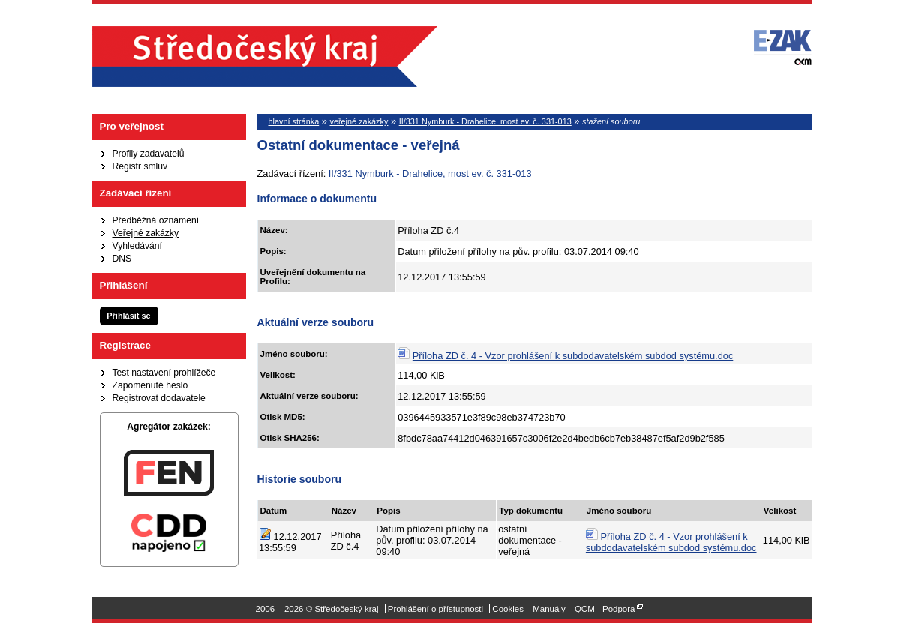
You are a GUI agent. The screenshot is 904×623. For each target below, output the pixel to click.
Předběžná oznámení (156, 220)
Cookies (508, 608)
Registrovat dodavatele (159, 398)
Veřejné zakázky (146, 233)
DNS (122, 258)
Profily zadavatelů (149, 153)
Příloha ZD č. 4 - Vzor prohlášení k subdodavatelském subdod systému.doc (573, 355)
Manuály (549, 608)
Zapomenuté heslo (150, 385)
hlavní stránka (294, 121)
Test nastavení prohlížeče (164, 372)
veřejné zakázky (358, 121)
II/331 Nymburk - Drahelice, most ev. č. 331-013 (485, 121)
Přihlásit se (128, 315)
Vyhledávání (137, 246)
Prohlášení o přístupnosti (435, 608)
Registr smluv (140, 166)
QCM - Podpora (605, 608)
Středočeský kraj (264, 56)
